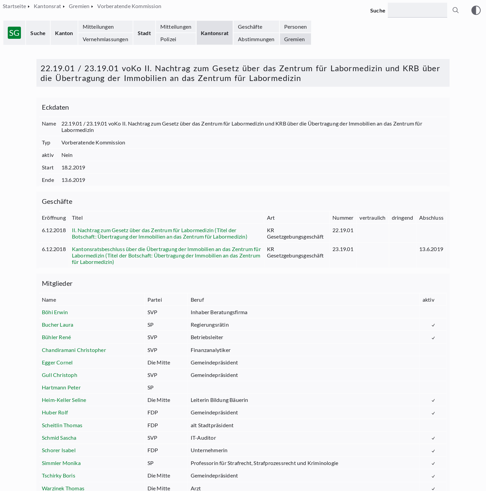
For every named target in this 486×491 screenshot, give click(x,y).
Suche (38, 33)
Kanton (64, 33)
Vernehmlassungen (105, 39)
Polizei (168, 39)
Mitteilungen (98, 26)
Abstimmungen (256, 39)
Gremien (294, 39)
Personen (295, 26)
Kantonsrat (214, 33)
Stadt (144, 33)
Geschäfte (250, 26)
